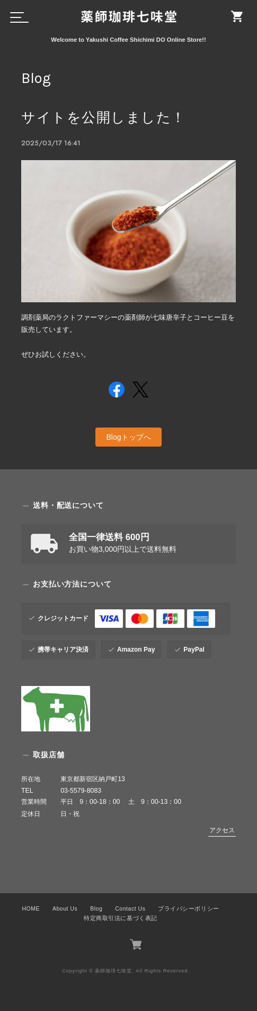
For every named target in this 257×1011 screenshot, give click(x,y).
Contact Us (130, 908)
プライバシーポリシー (188, 908)
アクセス (222, 830)
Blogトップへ (128, 437)
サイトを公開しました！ (103, 117)
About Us (64, 908)
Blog (96, 908)
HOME (31, 908)
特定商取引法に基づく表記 (120, 917)
